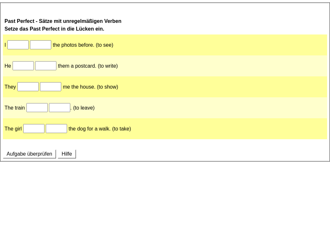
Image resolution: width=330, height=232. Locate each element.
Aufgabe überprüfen (29, 154)
